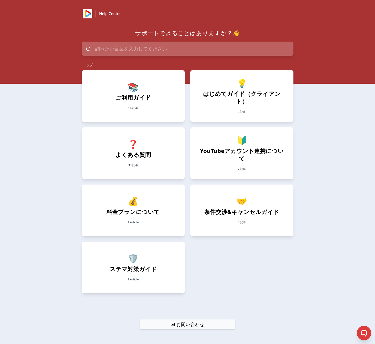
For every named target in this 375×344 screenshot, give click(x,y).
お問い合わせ (187, 324)
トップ (88, 65)
